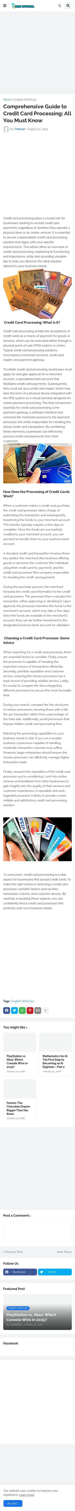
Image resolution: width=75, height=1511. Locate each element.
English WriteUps (25, 99)
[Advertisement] (37, 52)
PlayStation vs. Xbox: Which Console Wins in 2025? (17, 1062)
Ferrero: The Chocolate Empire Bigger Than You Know (18, 1108)
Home (7, 99)
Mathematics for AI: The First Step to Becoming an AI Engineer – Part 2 (55, 1062)
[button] (5, 5)
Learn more (26, 1494)
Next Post (63, 1251)
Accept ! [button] (12, 1503)
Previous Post (14, 1251)
